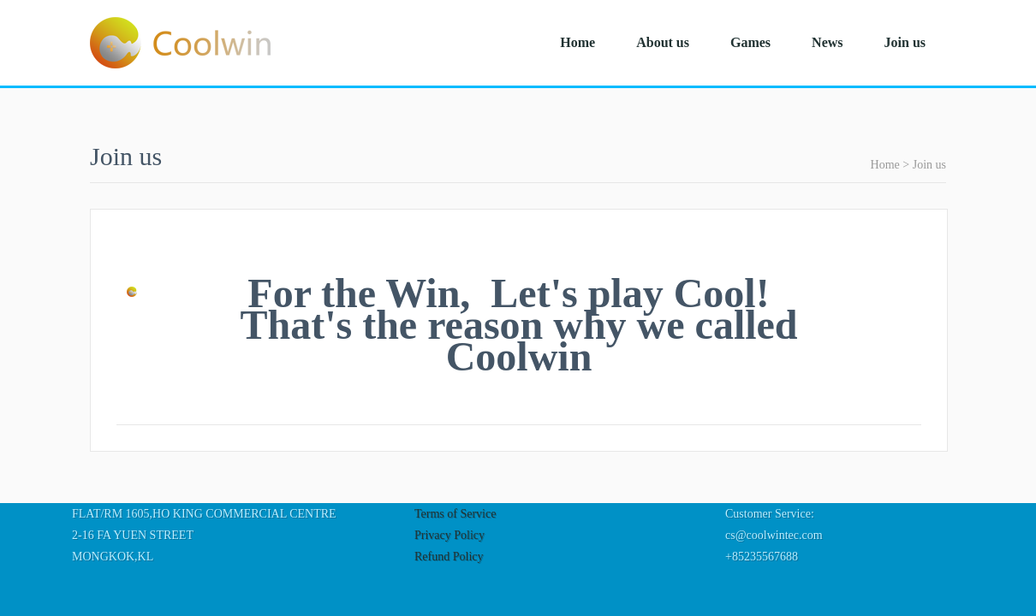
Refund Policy (449, 556)
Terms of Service (455, 513)
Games (750, 42)
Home (577, 42)
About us (662, 42)
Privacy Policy (449, 535)
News (827, 42)
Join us (905, 42)
